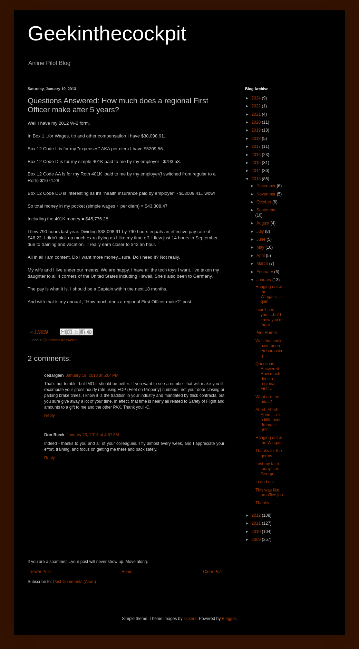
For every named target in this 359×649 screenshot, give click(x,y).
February (265, 271)
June (261, 239)
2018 (257, 138)
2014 (257, 170)
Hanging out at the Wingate (269, 440)
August (263, 223)
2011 (257, 523)
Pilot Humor (266, 332)
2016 (257, 154)
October (264, 202)
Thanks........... (268, 502)
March (262, 263)
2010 (257, 531)
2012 (257, 515)
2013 (257, 178)
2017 (257, 146)
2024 (257, 98)
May (260, 247)
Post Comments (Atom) (74, 581)
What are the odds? (267, 399)
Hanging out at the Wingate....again (269, 294)
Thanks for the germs (268, 453)
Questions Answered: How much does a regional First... (267, 376)
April (261, 255)
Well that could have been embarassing (269, 348)
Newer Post (40, 571)
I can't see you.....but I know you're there (269, 317)
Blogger (229, 618)
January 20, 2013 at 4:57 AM (93, 434)
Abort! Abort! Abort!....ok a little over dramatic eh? (268, 419)
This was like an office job (269, 492)
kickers (190, 618)
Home (127, 571)
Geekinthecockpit (107, 33)
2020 (257, 122)
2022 (257, 106)
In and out (264, 481)
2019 (257, 130)
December (266, 185)
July (260, 231)
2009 (257, 539)
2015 (257, 162)
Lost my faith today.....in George (267, 468)
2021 (257, 114)
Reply (49, 415)
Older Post (213, 571)
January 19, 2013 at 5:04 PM (92, 375)
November (266, 194)
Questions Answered (60, 340)
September (266, 210)
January (264, 279)
